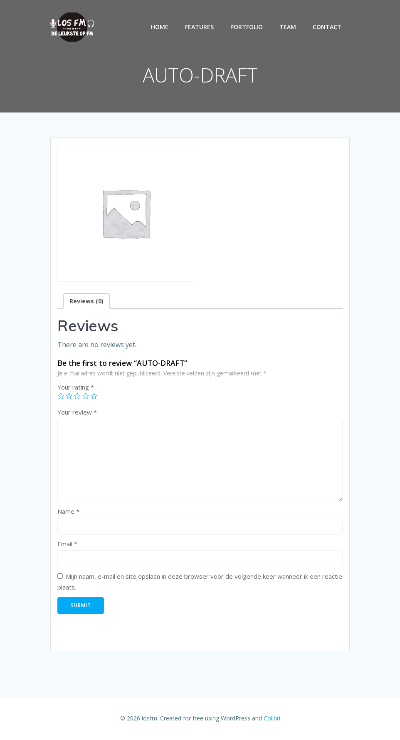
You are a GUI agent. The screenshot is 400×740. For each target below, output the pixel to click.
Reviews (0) (86, 301)
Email (67, 544)
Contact (327, 27)
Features (199, 27)
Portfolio (246, 27)
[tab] (86, 301)
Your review (77, 412)
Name (68, 511)
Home (159, 27)
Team (287, 27)
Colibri (272, 718)
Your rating (75, 387)
